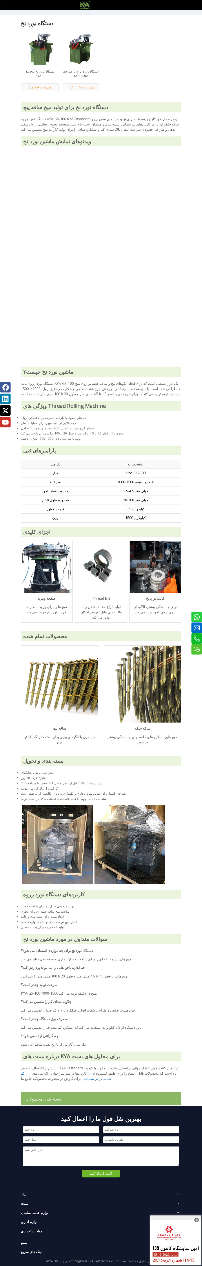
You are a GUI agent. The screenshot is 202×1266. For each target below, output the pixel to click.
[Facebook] (5, 387)
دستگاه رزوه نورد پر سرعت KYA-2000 (81, 73)
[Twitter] (5, 410)
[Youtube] (5, 422)
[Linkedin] (5, 399)
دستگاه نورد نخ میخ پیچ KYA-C (40, 73)
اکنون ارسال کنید (101, 1173)
